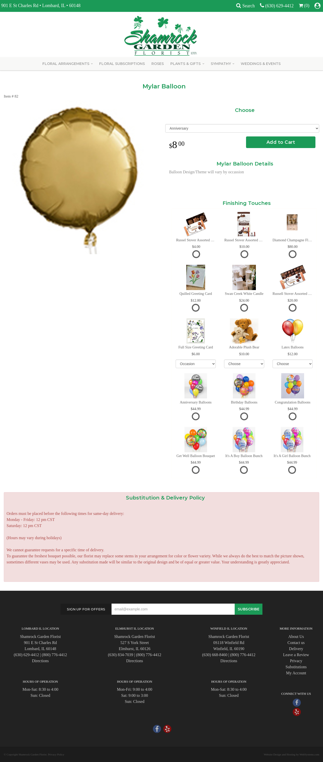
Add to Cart (280, 142)
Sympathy (221, 63)
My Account (296, 673)
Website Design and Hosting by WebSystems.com (291, 754)
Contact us (296, 642)
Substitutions (296, 667)
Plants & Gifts (185, 63)
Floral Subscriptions (122, 63)
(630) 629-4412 (279, 5)
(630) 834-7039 (120, 655)
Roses (157, 63)
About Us (296, 636)
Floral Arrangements (65, 63)
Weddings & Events (261, 63)
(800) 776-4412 (54, 655)
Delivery (296, 649)
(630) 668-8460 (214, 655)
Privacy (296, 661)
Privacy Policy (56, 754)
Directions (40, 661)
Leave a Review (296, 655)
